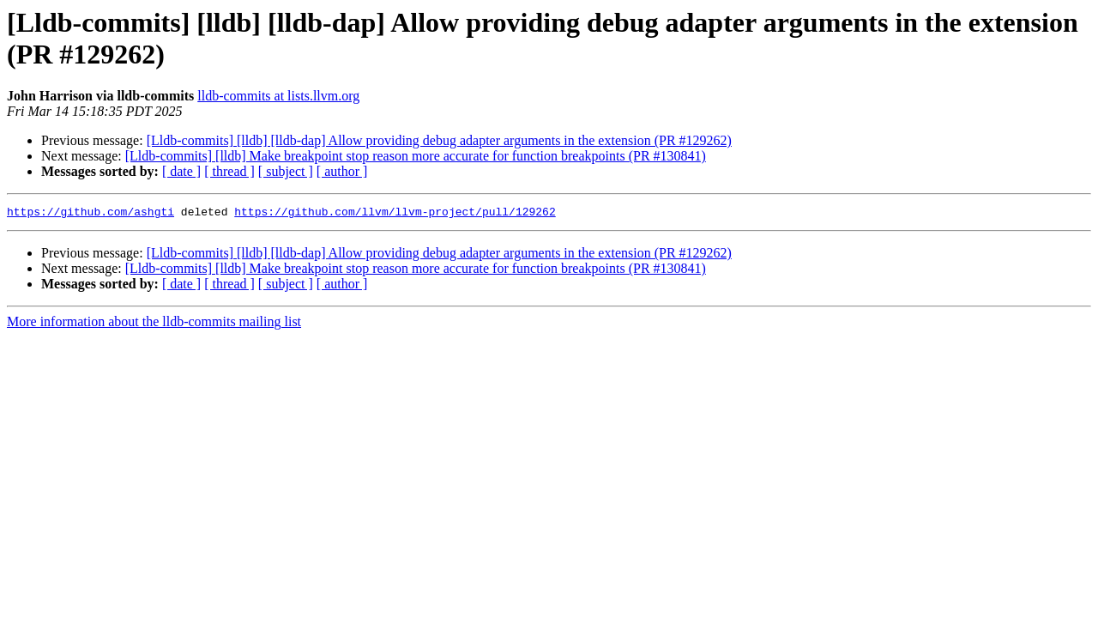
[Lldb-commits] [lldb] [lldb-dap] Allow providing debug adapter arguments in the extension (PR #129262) (439, 140)
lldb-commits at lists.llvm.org (278, 95)
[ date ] (181, 171)
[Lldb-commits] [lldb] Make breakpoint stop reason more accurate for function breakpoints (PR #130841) (415, 155)
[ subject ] (285, 171)
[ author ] (342, 171)
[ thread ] (229, 171)
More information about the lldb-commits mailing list (154, 324)
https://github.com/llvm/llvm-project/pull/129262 (394, 213)
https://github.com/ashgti (90, 213)
